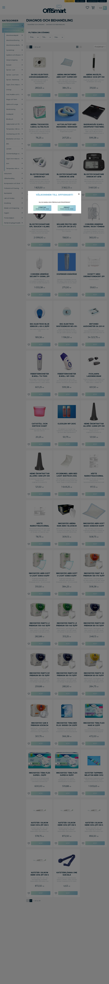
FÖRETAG (42, 208)
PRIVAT (66, 208)
